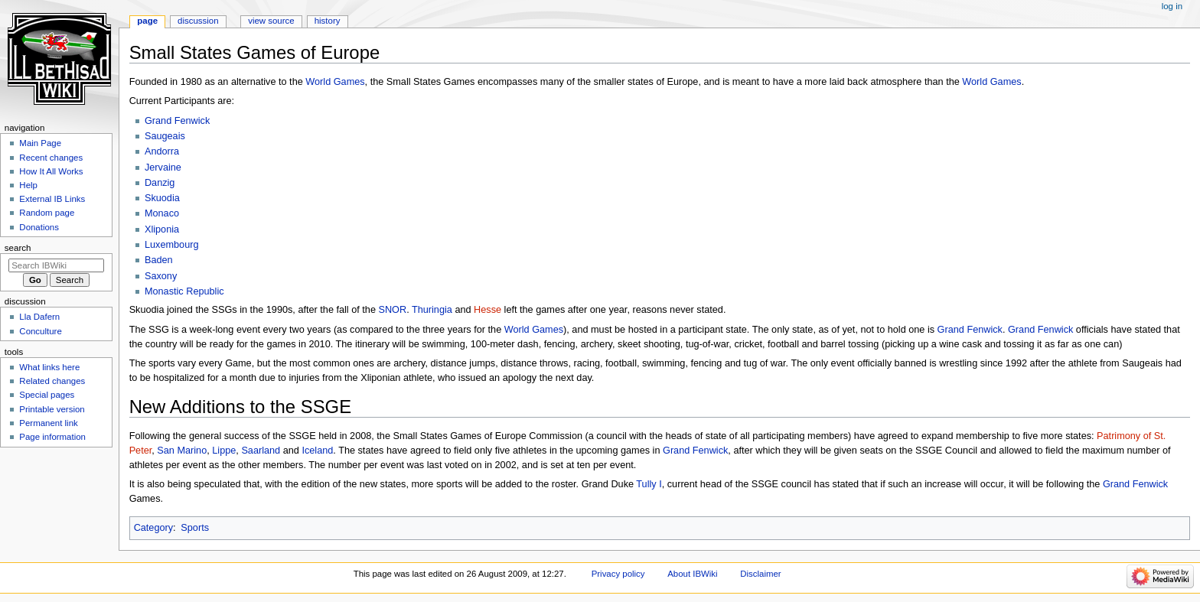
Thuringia (432, 309)
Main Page (40, 143)
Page (147, 20)
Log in (1172, 6)
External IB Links (52, 198)
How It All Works (51, 171)
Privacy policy (618, 573)
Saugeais (165, 136)
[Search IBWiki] (56, 265)
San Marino (182, 450)
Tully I (648, 484)
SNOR (392, 309)
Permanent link (48, 423)
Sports (195, 527)
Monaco (162, 213)
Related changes (52, 381)
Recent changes (51, 157)
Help (28, 185)
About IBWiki (692, 573)
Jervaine (163, 167)
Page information (52, 436)
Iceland (317, 450)
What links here (49, 367)
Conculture (40, 331)
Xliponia (162, 229)
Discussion (198, 20)
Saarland (260, 450)
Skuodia (162, 198)
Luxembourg (172, 244)
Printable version (51, 409)
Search (18, 247)
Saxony (161, 276)
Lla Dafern (39, 316)
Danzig (160, 182)
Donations (39, 227)
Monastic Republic (184, 291)
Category (153, 527)
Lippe (224, 450)
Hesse (487, 309)
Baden (159, 260)
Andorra (162, 151)
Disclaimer (760, 573)
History (328, 20)
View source (271, 20)
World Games (334, 81)
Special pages (46, 394)
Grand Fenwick (177, 121)
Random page (46, 212)
